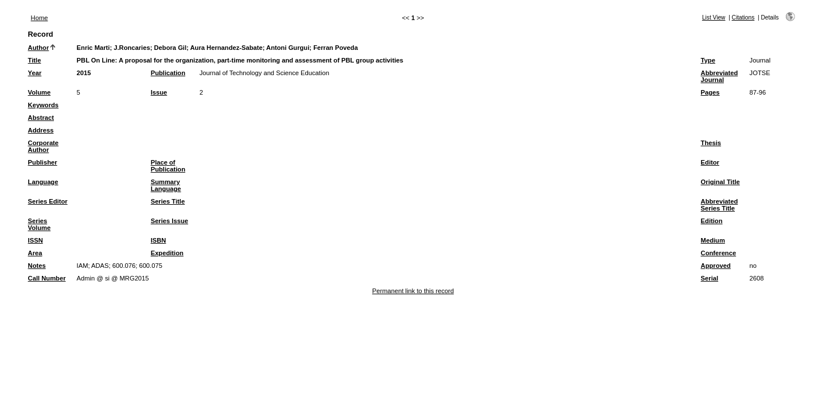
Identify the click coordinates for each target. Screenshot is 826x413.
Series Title (168, 201)
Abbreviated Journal (719, 76)
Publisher (42, 162)
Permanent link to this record (413, 290)
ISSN (35, 240)
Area (35, 253)
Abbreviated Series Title (719, 205)
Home (39, 17)
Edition (712, 220)
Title (34, 60)
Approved (716, 265)
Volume (39, 92)
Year (35, 72)
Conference (719, 253)
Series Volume (39, 224)
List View (714, 17)
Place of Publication (168, 166)
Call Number (47, 278)
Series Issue (169, 220)
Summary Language (166, 185)
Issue (159, 92)
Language (43, 181)
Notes (37, 265)
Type (708, 60)
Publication (168, 72)
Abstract (41, 117)
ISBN (158, 240)
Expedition (167, 253)
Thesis (711, 142)
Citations (743, 17)
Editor (710, 162)
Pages (710, 92)
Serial (709, 278)
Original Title (720, 181)
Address (41, 130)
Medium (713, 240)
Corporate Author (43, 146)
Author (38, 47)
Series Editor (48, 201)
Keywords (43, 105)
